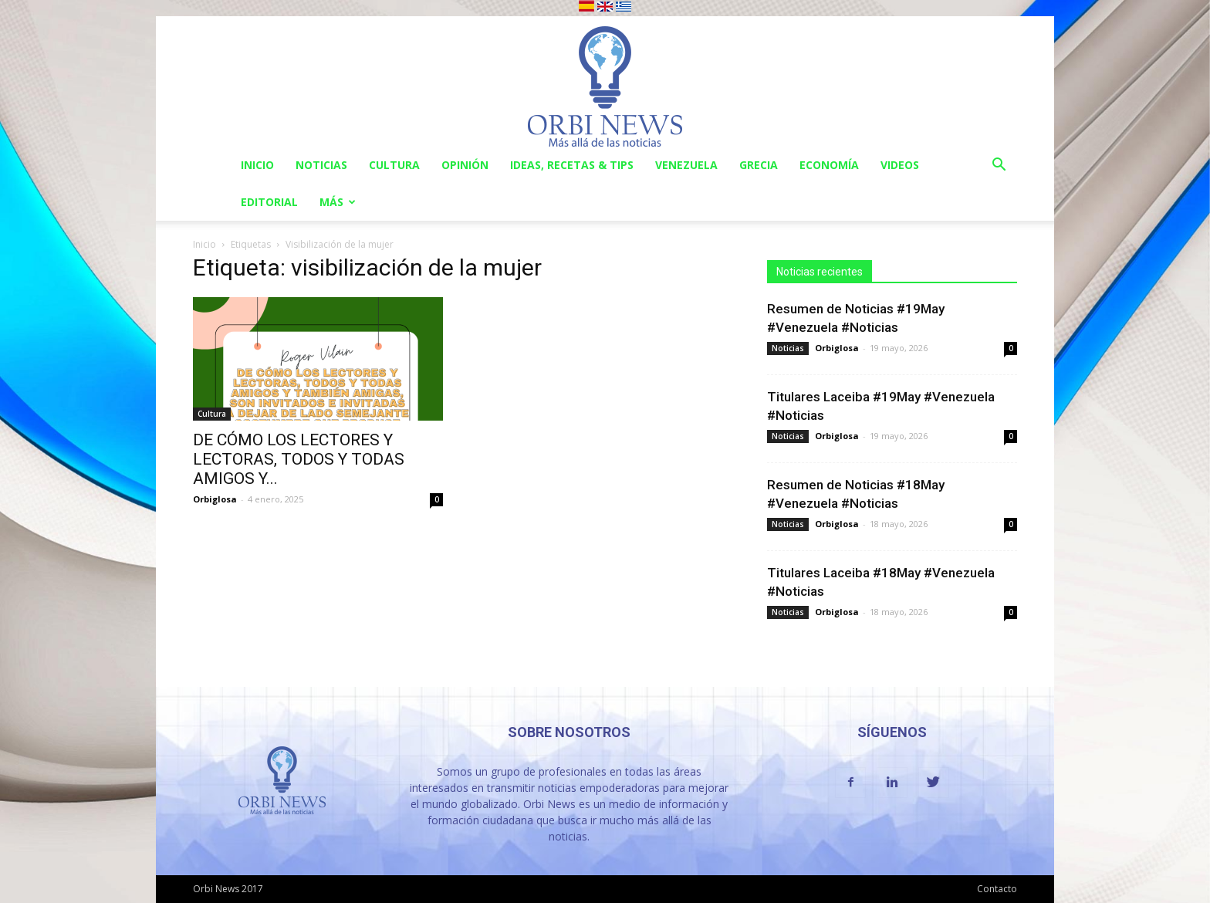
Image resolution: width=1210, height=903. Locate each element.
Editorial (269, 201)
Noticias (321, 164)
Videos (899, 164)
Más (337, 201)
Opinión (464, 164)
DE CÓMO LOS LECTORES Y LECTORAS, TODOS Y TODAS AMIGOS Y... (298, 459)
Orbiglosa (215, 499)
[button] (998, 166)
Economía (829, 164)
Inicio (257, 164)
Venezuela (686, 164)
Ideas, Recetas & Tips (572, 164)
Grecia (758, 164)
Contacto (997, 888)
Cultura (394, 164)
